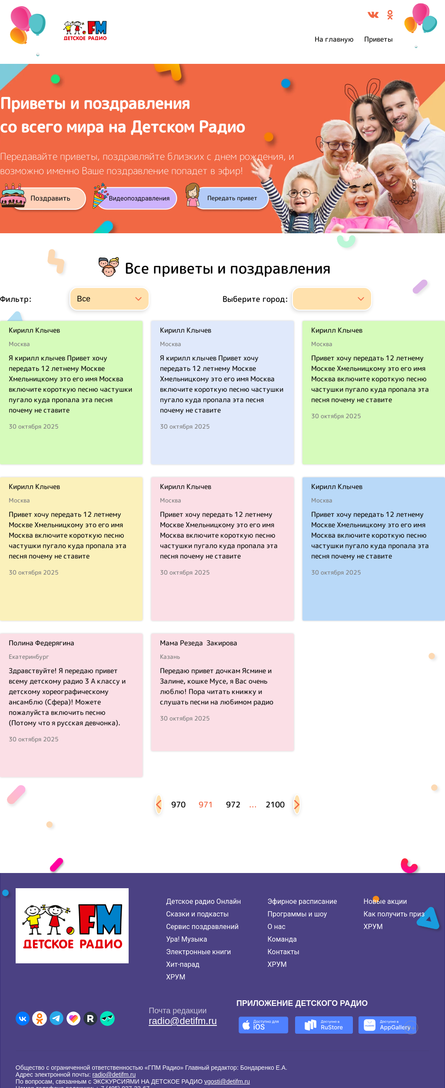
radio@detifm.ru (183, 1020)
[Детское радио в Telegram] (56, 1018)
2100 (275, 804)
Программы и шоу (297, 914)
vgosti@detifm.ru (227, 1081)
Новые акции (385, 901)
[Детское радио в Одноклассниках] (39, 1018)
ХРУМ (175, 977)
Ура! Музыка (186, 939)
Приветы (378, 39)
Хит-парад (182, 964)
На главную (334, 39)
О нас (277, 927)
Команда (282, 939)
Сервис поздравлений (202, 927)
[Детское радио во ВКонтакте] (23, 1018)
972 (233, 804)
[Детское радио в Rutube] (90, 1018)
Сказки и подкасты (197, 914)
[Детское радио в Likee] (73, 1018)
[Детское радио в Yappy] (107, 1018)
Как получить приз (394, 914)
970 (178, 804)
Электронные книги (198, 952)
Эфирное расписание (302, 901)
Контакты (283, 952)
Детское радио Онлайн (203, 901)
